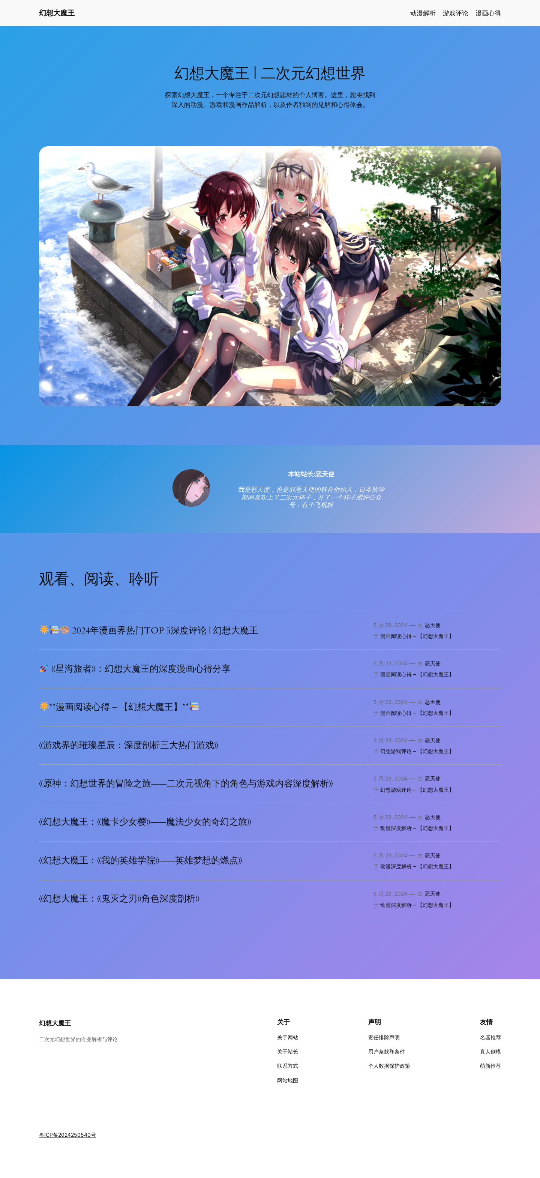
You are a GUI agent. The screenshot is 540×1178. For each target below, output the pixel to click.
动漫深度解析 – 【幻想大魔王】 (417, 828)
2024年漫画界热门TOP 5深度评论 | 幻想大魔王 (149, 630)
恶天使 (433, 625)
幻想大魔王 (57, 12)
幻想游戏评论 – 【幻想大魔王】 (417, 751)
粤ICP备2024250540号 (67, 1134)
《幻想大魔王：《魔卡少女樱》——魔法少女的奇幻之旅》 (145, 822)
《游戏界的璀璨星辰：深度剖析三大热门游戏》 (128, 745)
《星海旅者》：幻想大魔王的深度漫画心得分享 (135, 668)
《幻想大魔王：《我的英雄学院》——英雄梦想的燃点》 (140, 861)
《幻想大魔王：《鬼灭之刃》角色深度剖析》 (119, 899)
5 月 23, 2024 (390, 663)
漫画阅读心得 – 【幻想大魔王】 (417, 636)
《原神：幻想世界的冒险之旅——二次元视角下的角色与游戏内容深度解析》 (186, 784)
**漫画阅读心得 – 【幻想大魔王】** (119, 707)
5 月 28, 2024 (390, 625)
